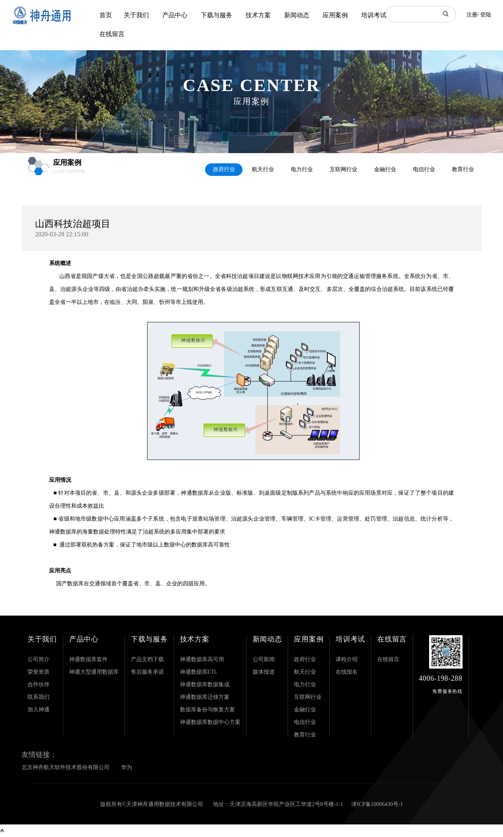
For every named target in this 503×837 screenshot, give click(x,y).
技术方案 (258, 15)
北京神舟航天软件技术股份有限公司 (66, 767)
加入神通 (39, 710)
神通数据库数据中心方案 (210, 722)
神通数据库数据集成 (204, 684)
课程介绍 (347, 659)
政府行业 (224, 169)
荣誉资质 (39, 672)
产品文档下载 (147, 659)
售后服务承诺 (147, 672)
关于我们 (136, 15)
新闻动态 (296, 15)
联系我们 (39, 697)
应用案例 (335, 15)
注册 (471, 15)
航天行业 (263, 169)
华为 (126, 767)
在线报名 (347, 672)
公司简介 (39, 659)
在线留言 (112, 34)
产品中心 (174, 15)
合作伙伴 (39, 684)
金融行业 (385, 169)
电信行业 (424, 169)
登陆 (485, 15)
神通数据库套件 (88, 659)
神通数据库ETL (199, 672)
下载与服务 (216, 15)
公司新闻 (264, 659)
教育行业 (463, 169)
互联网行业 (343, 169)
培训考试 (373, 15)
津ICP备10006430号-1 (377, 804)
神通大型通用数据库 (94, 672)
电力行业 (302, 169)
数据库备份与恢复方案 (207, 710)
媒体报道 (264, 672)
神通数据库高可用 (202, 659)
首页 (105, 15)
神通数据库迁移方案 (204, 697)
